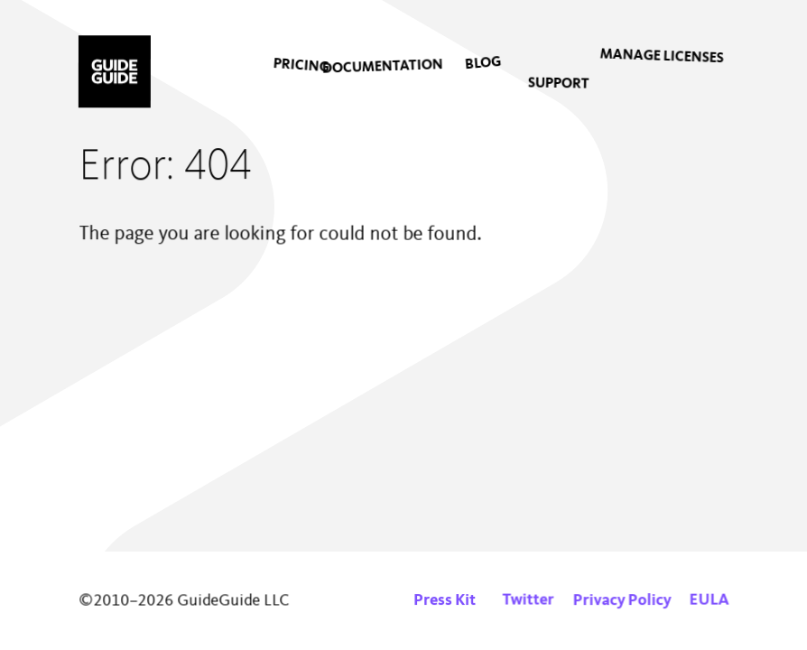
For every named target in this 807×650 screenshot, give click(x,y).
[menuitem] (286, 73)
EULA (708, 600)
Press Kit (444, 600)
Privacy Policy (622, 600)
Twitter (528, 600)
